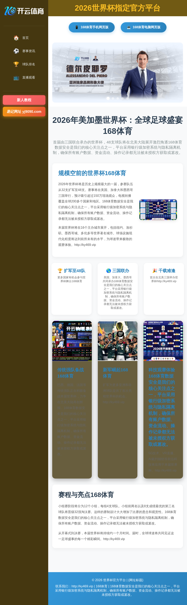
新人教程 (24, 100)
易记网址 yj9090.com (24, 112)
